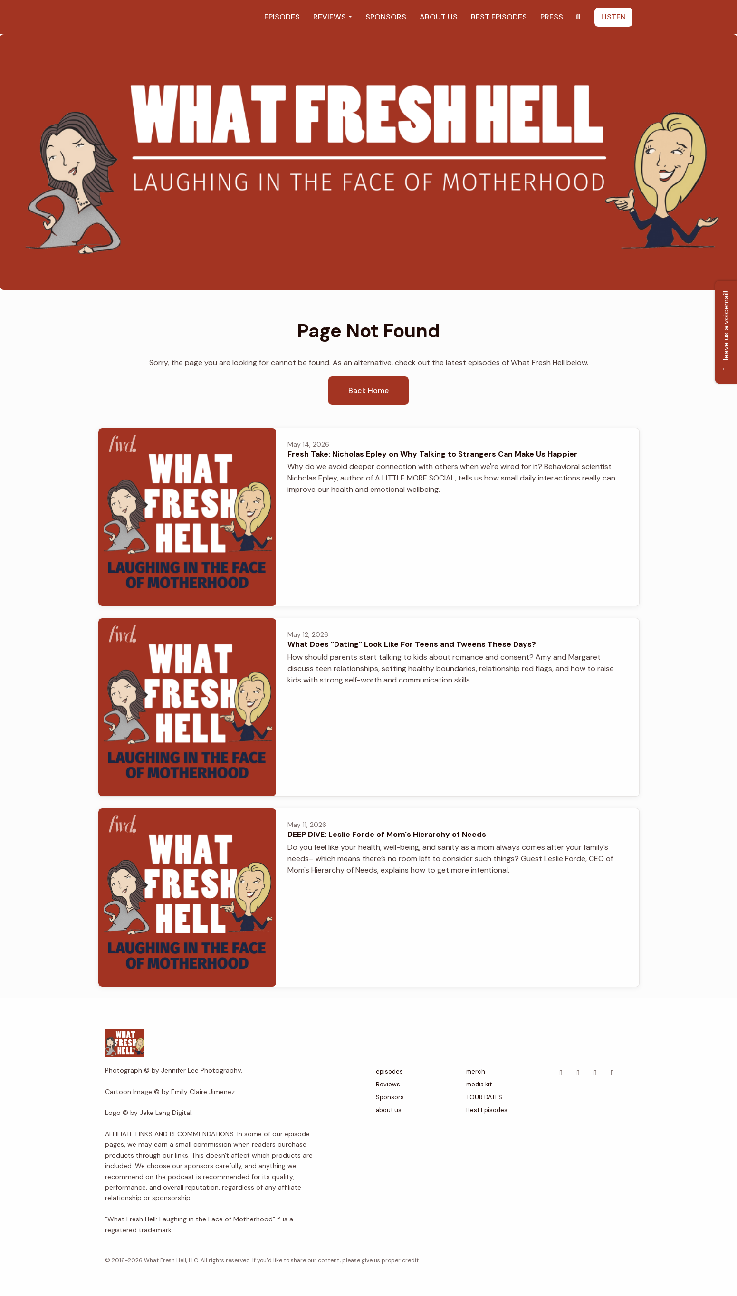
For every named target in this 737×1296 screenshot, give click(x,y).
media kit (479, 1084)
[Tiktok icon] (578, 1073)
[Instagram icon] (612, 1073)
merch (475, 1071)
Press (551, 17)
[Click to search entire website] (578, 17)
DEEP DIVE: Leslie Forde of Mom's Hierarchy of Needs (386, 834)
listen (613, 17)
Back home (368, 390)
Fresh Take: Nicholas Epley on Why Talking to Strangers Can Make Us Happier (432, 454)
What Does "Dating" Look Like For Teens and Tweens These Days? (411, 644)
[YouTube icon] (595, 1073)
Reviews (329, 17)
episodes (282, 17)
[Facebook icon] (561, 1073)
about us (439, 17)
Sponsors (385, 17)
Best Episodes (499, 17)
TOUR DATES (484, 1097)
